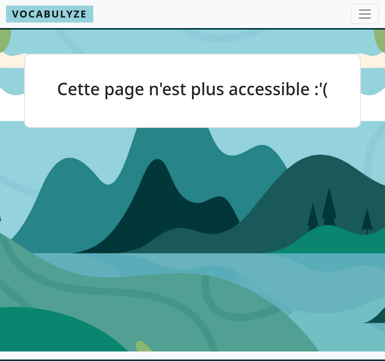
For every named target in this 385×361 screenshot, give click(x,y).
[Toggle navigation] (365, 14)
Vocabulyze (49, 14)
